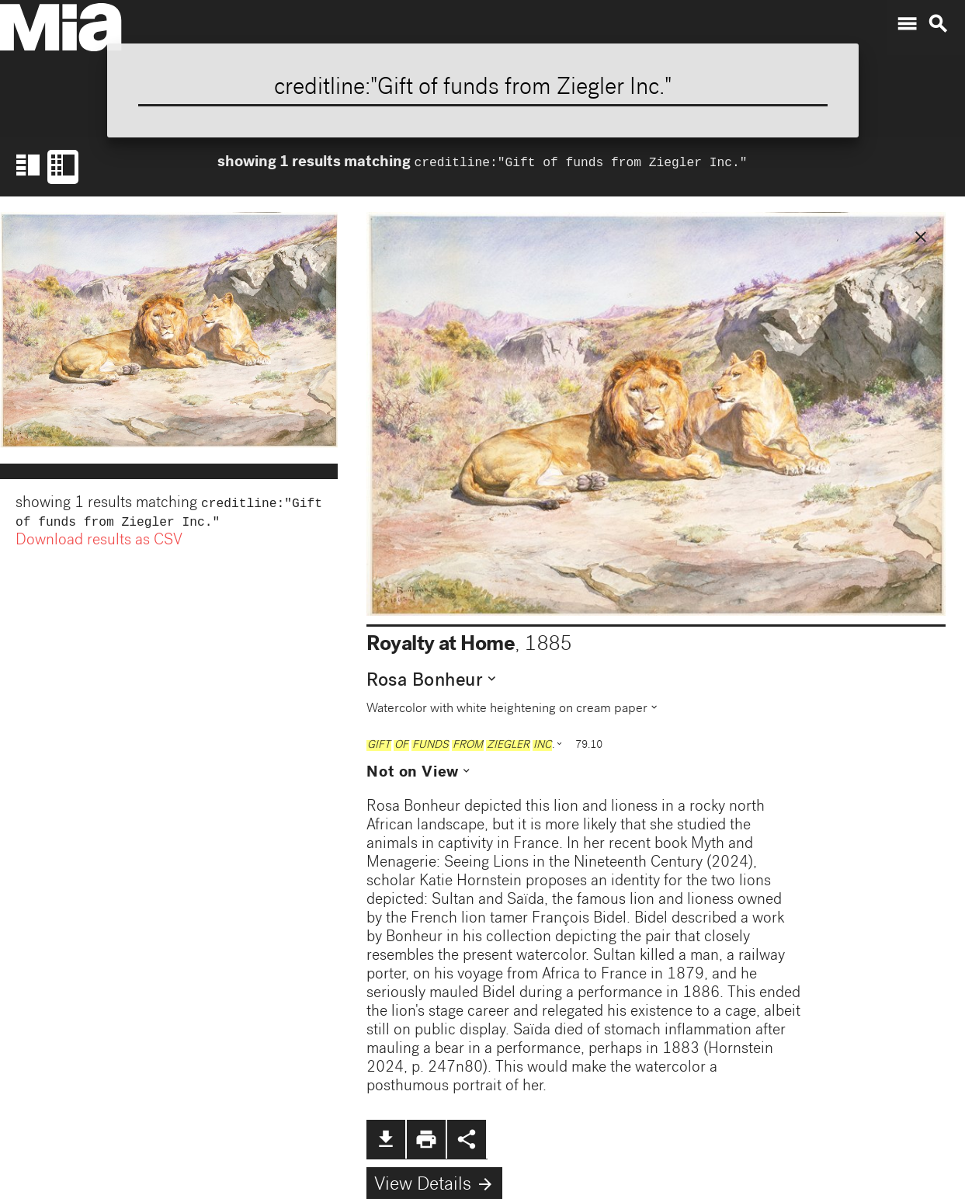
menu (906, 24)
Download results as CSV (99, 544)
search (937, 24)
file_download (385, 1139)
